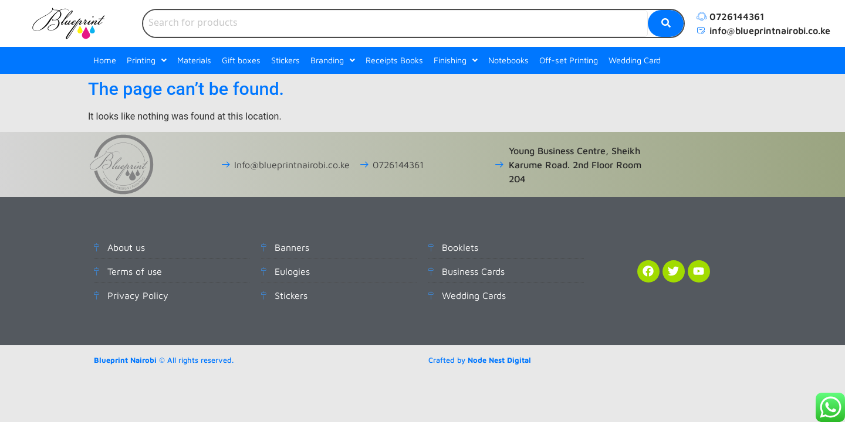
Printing (147, 60)
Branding (332, 60)
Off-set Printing (568, 60)
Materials (194, 60)
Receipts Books (394, 60)
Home (104, 60)
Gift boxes (241, 60)
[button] (146, 60)
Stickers (285, 60)
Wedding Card (635, 60)
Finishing (456, 60)
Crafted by (479, 360)
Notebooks (508, 60)
